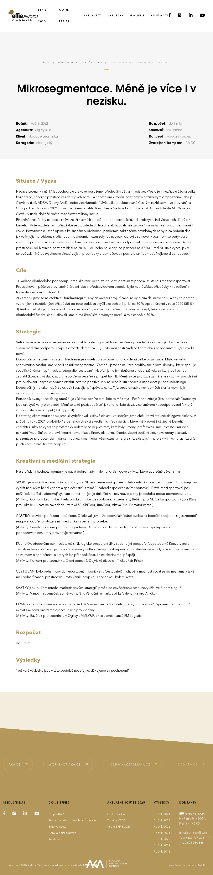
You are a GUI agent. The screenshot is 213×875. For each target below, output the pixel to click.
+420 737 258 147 (198, 838)
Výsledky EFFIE (67, 63)
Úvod (46, 63)
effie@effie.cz (198, 833)
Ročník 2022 (93, 63)
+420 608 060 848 (191, 843)
